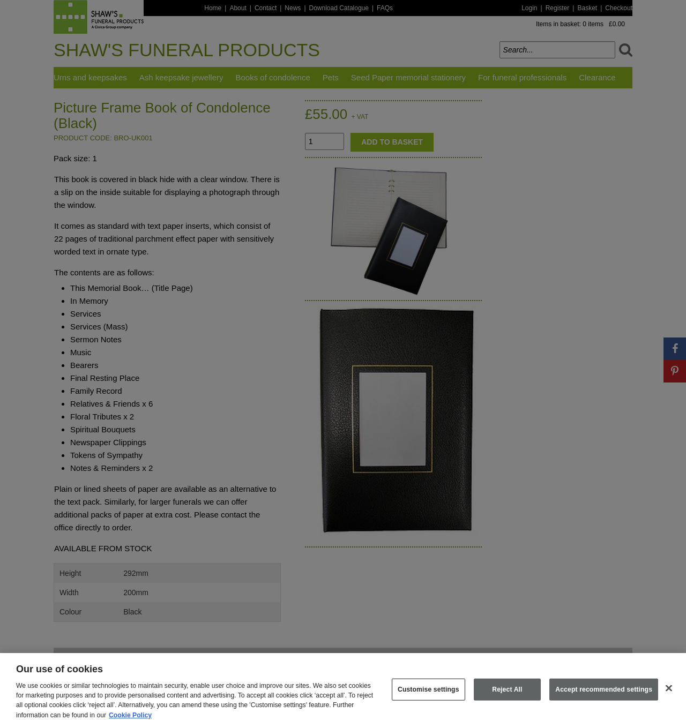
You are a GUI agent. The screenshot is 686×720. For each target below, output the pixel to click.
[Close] (669, 692)
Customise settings (428, 694)
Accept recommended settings (603, 694)
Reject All (507, 694)
